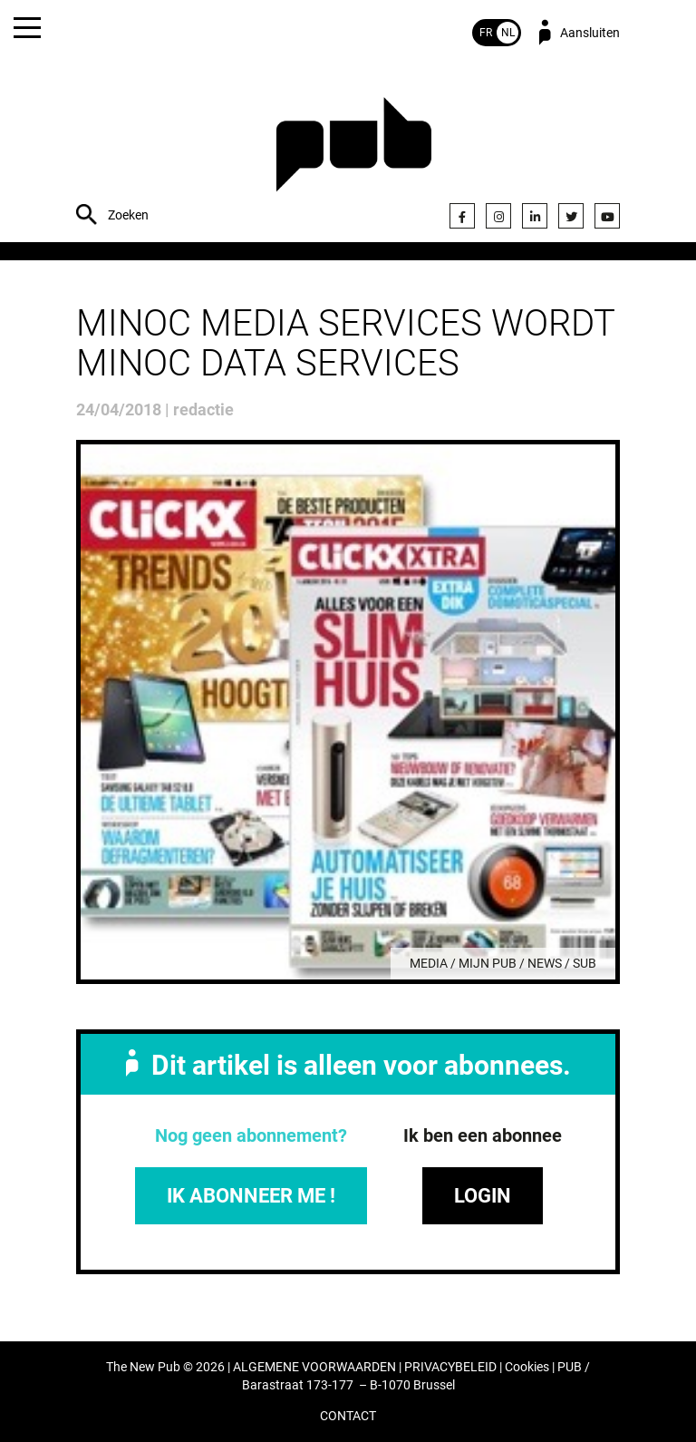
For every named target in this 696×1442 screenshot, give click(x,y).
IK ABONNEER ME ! (251, 1195)
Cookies (527, 1367)
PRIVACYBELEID (450, 1367)
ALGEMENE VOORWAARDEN (314, 1367)
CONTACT (348, 1416)
